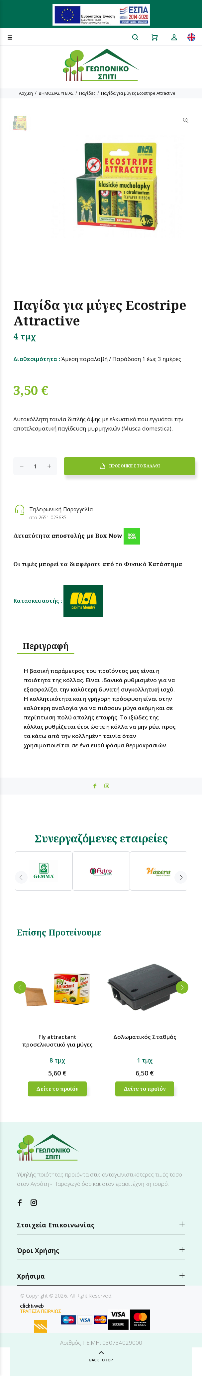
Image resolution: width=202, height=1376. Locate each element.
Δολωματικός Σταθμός (144, 1037)
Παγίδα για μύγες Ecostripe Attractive (138, 93)
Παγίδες (87, 93)
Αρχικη (26, 93)
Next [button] (180, 877)
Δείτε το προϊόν (57, 1088)
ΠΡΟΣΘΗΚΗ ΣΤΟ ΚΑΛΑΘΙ (129, 466)
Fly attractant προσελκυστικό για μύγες (57, 1040)
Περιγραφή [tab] (46, 645)
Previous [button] (21, 877)
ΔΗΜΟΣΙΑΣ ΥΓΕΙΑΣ (56, 93)
